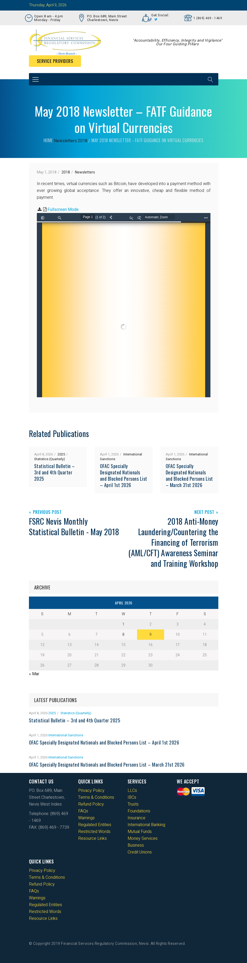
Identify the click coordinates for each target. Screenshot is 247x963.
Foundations (139, 811)
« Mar (34, 674)
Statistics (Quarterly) (49, 458)
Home (48, 140)
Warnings (86, 818)
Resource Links (92, 838)
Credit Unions (140, 852)
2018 (82, 141)
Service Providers (55, 61)
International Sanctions (65, 735)
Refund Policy (91, 804)
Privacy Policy (91, 790)
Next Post (204, 512)
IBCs (132, 797)
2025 (61, 454)
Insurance (136, 818)
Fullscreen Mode (63, 209)
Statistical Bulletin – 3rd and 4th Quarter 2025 (54, 472)
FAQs (83, 811)
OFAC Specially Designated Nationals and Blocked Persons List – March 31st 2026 (189, 475)
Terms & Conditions (96, 797)
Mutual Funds (140, 831)
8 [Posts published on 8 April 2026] (123, 634)
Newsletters (65, 141)
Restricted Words (94, 831)
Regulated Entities (94, 825)
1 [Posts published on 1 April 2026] (123, 624)
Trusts (133, 804)
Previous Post (47, 512)
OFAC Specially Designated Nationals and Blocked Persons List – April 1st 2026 (123, 475)
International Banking (146, 825)
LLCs (132, 790)
